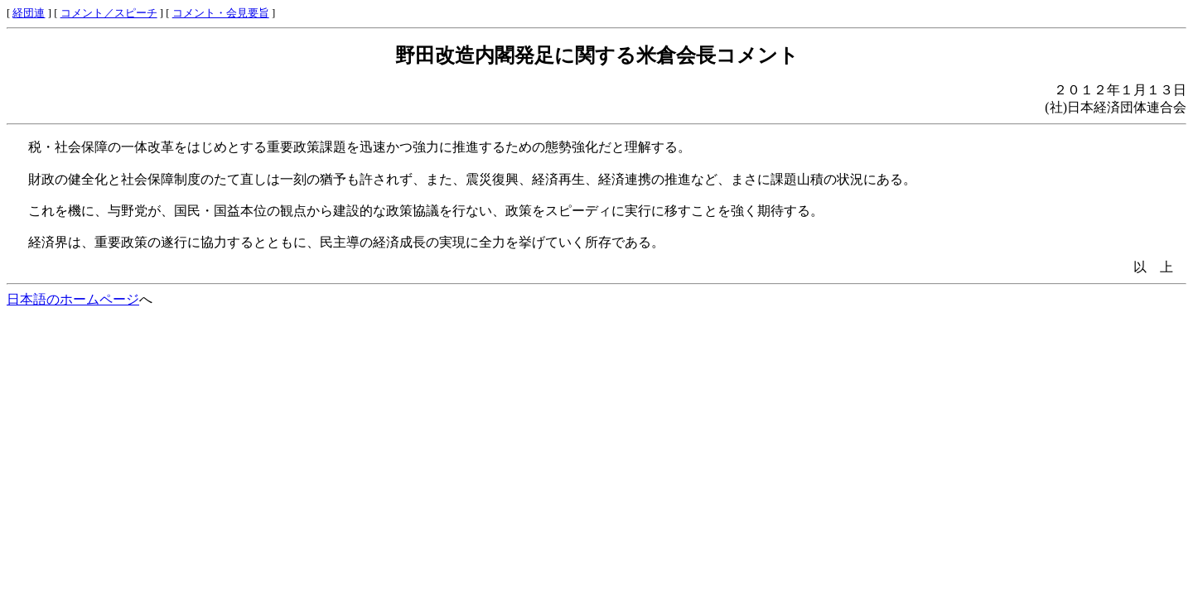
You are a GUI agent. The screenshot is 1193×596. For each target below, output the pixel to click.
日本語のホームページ (73, 299)
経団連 (28, 13)
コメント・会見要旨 (220, 13)
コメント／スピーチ (108, 13)
